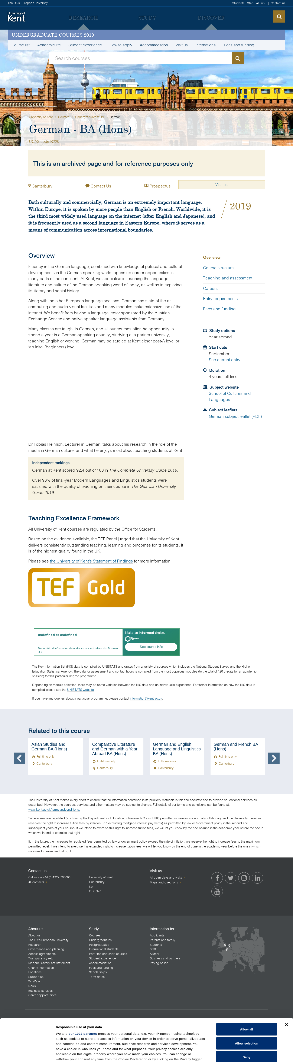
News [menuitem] (32, 986)
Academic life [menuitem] (49, 45)
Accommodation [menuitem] (154, 45)
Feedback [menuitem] (228, 1058)
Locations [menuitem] (35, 972)
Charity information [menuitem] (41, 967)
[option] (55, 756)
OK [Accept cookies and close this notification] (215, 1055)
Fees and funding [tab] (219, 309)
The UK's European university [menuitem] (48, 940)
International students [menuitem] (103, 949)
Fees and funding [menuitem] (239, 45)
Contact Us (98, 185)
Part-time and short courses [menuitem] (108, 954)
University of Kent (41, 117)
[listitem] (48, 1032)
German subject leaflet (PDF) (235, 416)
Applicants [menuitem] (157, 935)
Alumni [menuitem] (260, 3)
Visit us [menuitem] (182, 45)
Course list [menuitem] (21, 45)
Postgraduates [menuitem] (99, 944)
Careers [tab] (210, 288)
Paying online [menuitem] (159, 963)
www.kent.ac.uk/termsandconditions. (54, 809)
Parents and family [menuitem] (162, 940)
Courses (63, 117)
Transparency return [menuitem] (42, 958)
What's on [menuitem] (35, 981)
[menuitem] (83, 17)
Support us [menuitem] (35, 977)
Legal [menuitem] (243, 1058)
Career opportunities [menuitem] (42, 995)
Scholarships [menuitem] (98, 972)
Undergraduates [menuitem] (100, 940)
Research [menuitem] (34, 944)
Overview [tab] (212, 258)
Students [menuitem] (238, 3)
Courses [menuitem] (94, 935)
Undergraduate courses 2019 (53, 35)
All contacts (36, 882)
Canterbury (42, 186)
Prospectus (157, 185)
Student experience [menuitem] (85, 45)
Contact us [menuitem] (278, 3)
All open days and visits (166, 877)
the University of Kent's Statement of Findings (91, 561)
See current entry (224, 360)
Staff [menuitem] (250, 3)
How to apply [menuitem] (121, 45)
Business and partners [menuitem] (165, 958)
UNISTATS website (80, 689)
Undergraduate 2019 (89, 117)
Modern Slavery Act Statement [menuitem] (49, 963)
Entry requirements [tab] (220, 298)
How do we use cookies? (174, 1055)
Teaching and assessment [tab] (227, 278)
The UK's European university (28, 3)
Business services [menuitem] (40, 990)
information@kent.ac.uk (146, 698)
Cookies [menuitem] (257, 1058)
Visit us (221, 184)
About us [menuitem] (34, 935)
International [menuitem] (206, 45)
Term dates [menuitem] (97, 977)
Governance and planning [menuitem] (46, 949)
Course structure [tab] (218, 268)
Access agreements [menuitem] (42, 954)
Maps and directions (164, 882)
